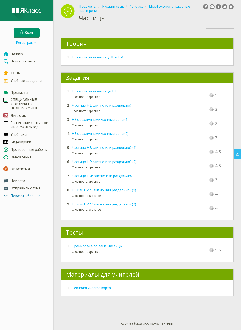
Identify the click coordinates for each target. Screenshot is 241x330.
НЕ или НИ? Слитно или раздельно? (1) (104, 190)
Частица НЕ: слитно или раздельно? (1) (104, 147)
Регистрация (26, 43)
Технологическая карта (91, 287)
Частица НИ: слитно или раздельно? (102, 176)
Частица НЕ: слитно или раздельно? (102, 105)
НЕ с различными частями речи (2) (100, 133)
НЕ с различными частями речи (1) (100, 119)
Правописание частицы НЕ (94, 91)
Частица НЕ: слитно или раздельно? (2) (104, 161)
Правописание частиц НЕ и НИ (97, 57)
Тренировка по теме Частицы (97, 246)
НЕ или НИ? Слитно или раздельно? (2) (104, 204)
